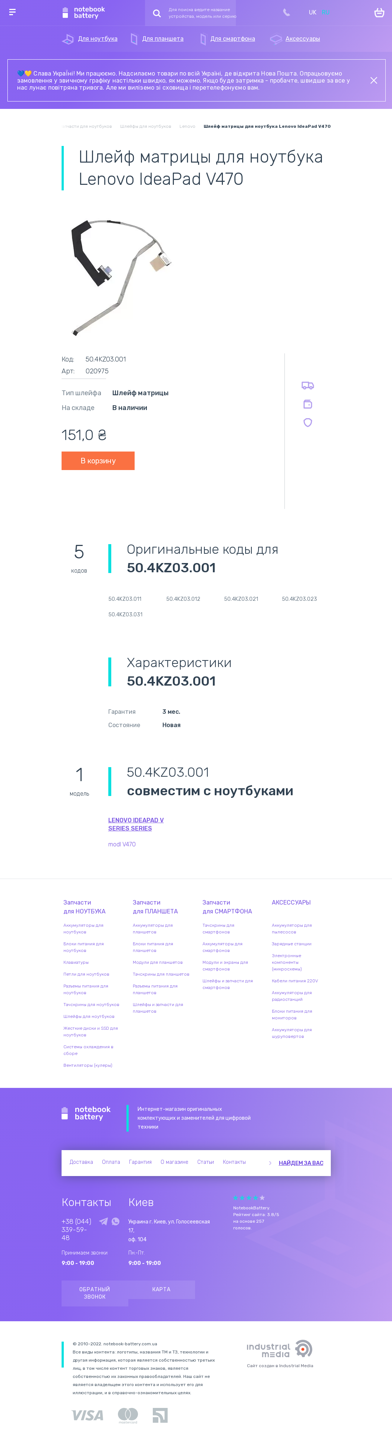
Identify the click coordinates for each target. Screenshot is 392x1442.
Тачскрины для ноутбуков (91, 1004)
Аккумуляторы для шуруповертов (292, 1033)
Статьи (205, 1162)
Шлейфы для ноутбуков (89, 1016)
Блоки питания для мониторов (292, 1014)
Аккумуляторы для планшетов (153, 929)
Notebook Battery (86, 1113)
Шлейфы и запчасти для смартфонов (227, 984)
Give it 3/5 (249, 1198)
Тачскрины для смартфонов (218, 929)
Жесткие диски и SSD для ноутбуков (90, 1032)
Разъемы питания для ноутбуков (85, 989)
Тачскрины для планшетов (161, 974)
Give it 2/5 (242, 1198)
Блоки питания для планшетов (153, 947)
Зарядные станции (292, 943)
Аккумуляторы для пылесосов (292, 929)
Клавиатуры (76, 962)
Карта (161, 1289)
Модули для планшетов (158, 962)
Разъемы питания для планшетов (155, 989)
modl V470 (122, 844)
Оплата (111, 1162)
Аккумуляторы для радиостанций (292, 996)
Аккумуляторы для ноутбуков (83, 929)
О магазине (174, 1162)
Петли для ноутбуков (86, 974)
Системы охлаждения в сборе (88, 1050)
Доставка (81, 1162)
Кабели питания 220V (295, 980)
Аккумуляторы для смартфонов (222, 947)
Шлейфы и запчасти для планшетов (158, 1008)
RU (326, 12)
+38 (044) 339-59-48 (76, 1230)
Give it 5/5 (262, 1198)
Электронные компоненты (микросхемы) (287, 962)
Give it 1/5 (235, 1198)
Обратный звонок (94, 1293)
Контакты (234, 1162)
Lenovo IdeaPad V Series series (136, 824)
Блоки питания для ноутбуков (83, 947)
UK (312, 12)
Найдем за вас (301, 1163)
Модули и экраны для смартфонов (225, 966)
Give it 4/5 (255, 1198)
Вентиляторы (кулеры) (87, 1065)
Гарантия (140, 1162)
